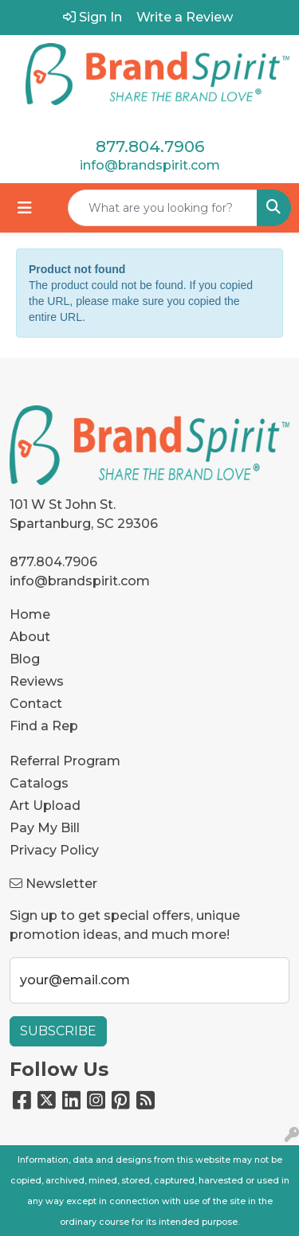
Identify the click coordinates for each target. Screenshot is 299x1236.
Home (30, 614)
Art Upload (45, 805)
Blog (25, 659)
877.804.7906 (150, 146)
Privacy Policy (54, 850)
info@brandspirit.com (150, 165)
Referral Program (65, 761)
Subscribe (58, 1030)
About (30, 636)
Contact (36, 703)
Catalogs (39, 783)
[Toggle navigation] (24, 208)
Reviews (37, 681)
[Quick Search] (163, 208)
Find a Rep (44, 725)
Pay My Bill (45, 827)
